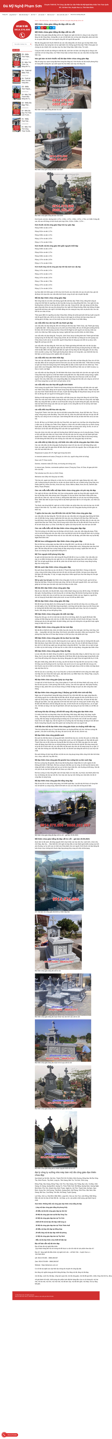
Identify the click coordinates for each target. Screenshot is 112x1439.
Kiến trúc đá (50, 14)
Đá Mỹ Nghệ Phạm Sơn (22, 6)
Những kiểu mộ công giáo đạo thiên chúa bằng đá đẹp (62, 1204)
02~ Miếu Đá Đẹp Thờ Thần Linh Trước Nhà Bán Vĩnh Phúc (26, 104)
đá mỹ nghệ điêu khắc (50, 1246)
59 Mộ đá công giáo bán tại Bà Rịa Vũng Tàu (51, 1214)
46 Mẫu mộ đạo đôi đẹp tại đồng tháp (49, 1229)
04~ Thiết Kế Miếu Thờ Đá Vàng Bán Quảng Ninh (27, 72)
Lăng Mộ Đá (12, 14)
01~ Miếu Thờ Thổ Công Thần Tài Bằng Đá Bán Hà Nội (26, 120)
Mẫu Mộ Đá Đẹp (23, 14)
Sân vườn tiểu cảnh (62, 14)
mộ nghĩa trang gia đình (49, 1272)
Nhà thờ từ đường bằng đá (78, 14)
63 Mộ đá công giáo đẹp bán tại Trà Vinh (50, 1218)
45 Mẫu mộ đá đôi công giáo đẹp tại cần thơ (51, 1211)
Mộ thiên (38, 35)
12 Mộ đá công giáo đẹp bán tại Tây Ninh (50, 1236)
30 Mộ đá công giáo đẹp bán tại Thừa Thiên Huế (53, 1225)
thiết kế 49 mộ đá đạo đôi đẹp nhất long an (51, 1222)
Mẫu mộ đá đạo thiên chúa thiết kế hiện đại (51, 1240)
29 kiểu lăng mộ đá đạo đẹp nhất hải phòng (51, 1232)
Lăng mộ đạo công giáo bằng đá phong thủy (51, 1207)
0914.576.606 (50, 1296)
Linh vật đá (41, 14)
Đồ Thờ (33, 14)
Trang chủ (5, 14)
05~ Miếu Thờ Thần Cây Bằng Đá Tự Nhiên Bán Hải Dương (27, 55)
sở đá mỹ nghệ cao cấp (45, 1268)
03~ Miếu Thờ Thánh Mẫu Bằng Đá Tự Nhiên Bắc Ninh (26, 88)
